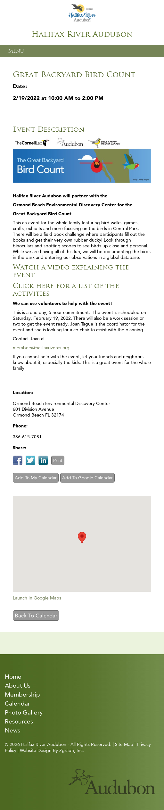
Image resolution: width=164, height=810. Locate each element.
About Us (17, 685)
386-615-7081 (27, 437)
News (12, 730)
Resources (19, 721)
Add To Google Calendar (87, 478)
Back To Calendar (36, 615)
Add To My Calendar (36, 478)
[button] (82, 538)
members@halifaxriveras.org (41, 348)
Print (57, 460)
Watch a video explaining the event (71, 271)
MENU (16, 51)
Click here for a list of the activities (66, 289)
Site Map (124, 744)
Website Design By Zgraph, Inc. (52, 750)
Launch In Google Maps (37, 598)
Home (13, 676)
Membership (22, 694)
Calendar (17, 703)
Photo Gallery (24, 712)
